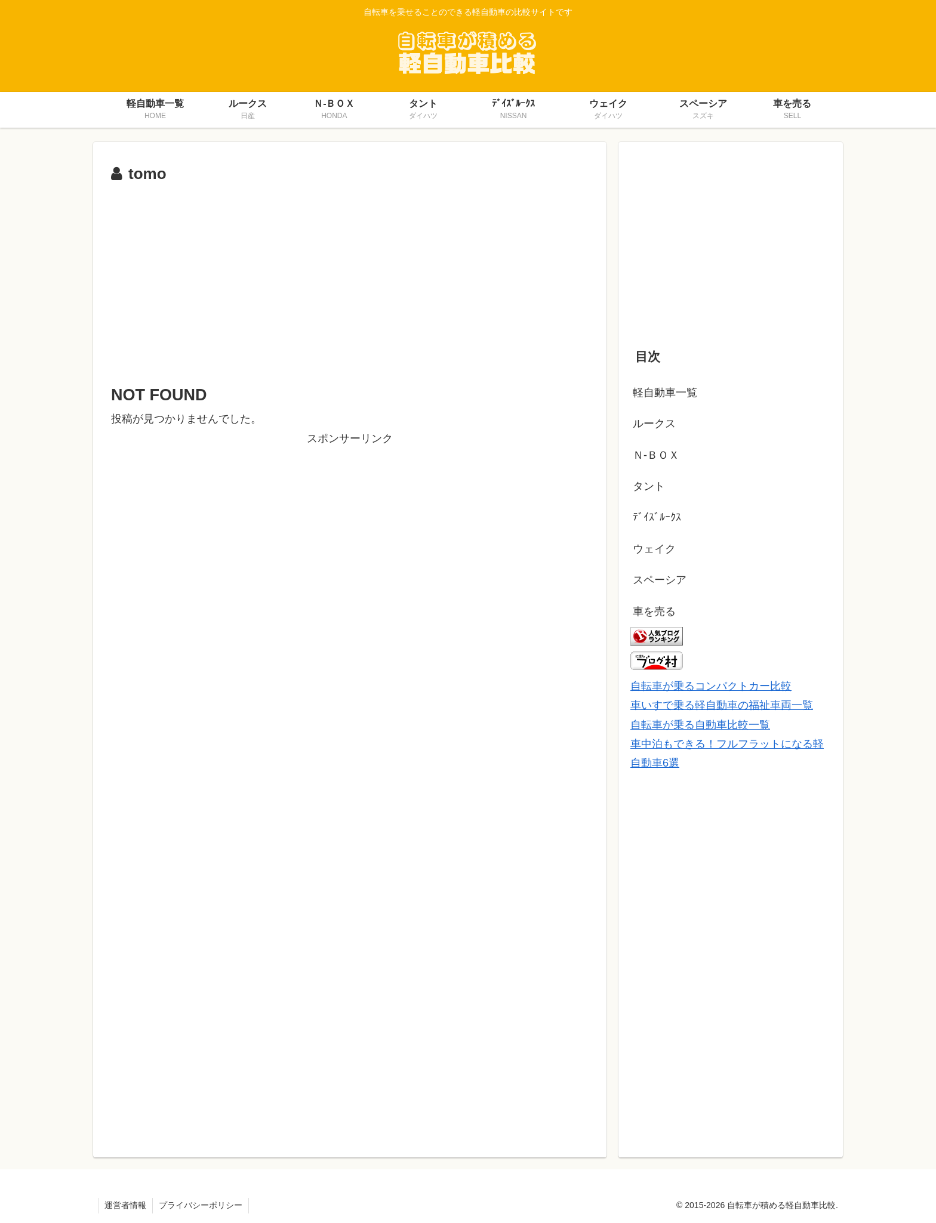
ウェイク (654, 549)
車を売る (654, 611)
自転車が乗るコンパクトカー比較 (711, 686)
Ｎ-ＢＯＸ (656, 455)
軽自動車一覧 (665, 393)
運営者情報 (125, 1205)
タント (649, 486)
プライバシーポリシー (200, 1205)
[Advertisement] (350, 277)
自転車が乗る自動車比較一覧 (700, 725)
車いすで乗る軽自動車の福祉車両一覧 (721, 705)
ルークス (654, 424)
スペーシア (659, 580)
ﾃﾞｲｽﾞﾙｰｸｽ (657, 517)
